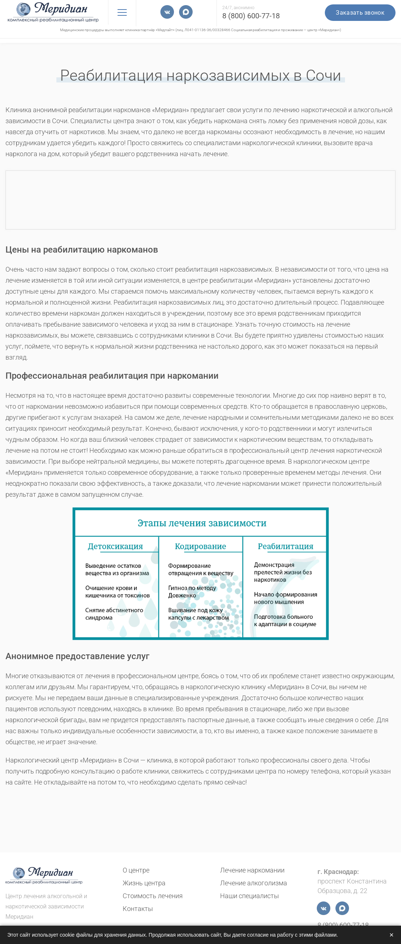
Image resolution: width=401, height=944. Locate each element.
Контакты (138, 908)
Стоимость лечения (153, 896)
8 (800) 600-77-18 (251, 15)
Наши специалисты (249, 896)
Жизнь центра (144, 883)
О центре (136, 870)
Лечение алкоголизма (253, 883)
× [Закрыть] (391, 935)
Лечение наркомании (252, 870)
